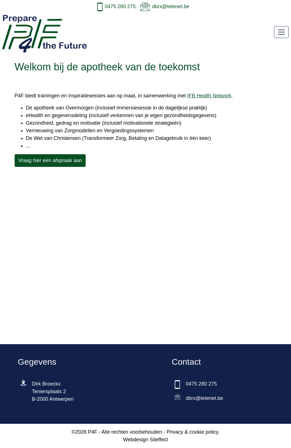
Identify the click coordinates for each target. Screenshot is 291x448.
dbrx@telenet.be (170, 6)
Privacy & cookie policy (192, 432)
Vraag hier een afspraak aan (50, 160)
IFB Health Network (209, 95)
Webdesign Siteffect (145, 439)
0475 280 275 (120, 6)
